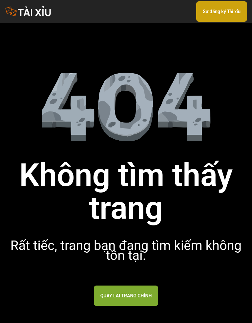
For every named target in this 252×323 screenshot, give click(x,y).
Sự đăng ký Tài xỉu (222, 11)
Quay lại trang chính (126, 295)
